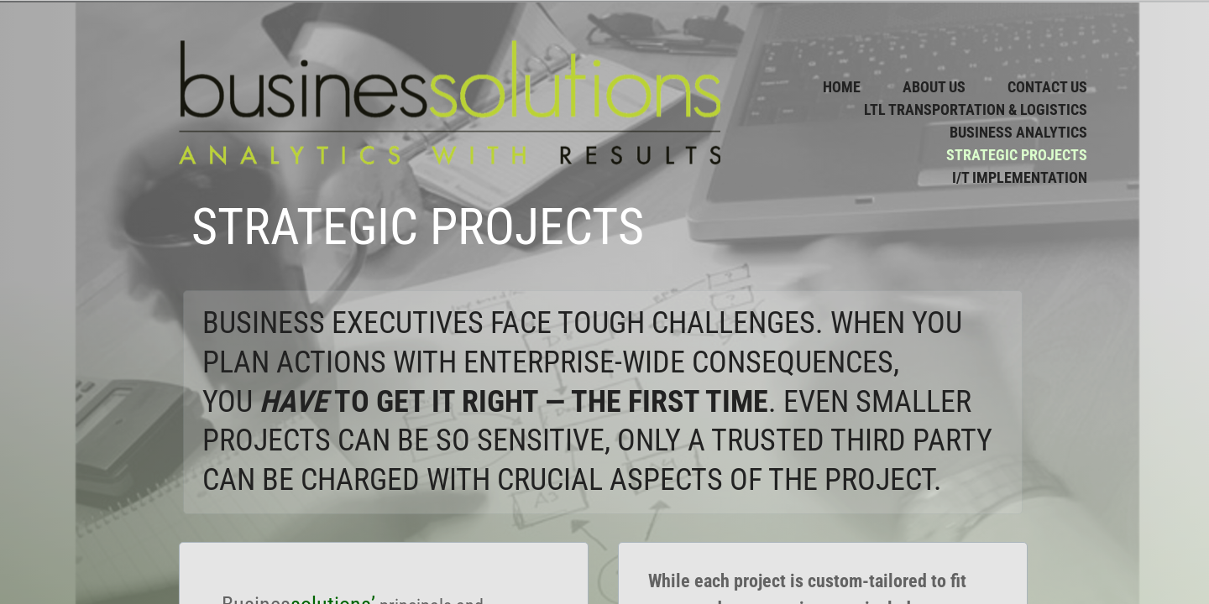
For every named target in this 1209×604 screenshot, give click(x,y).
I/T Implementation (1019, 177)
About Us (934, 87)
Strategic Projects (1016, 155)
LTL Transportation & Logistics (975, 109)
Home (842, 87)
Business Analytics (1018, 132)
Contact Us (1047, 87)
